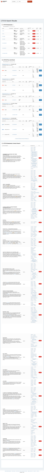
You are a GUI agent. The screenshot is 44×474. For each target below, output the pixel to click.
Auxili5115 (32, 249)
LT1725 (8, 282)
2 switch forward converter (34, 393)
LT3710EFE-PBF (14, 70)
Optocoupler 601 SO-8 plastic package (34, 412)
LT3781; (32, 387)
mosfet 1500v (32, 214)
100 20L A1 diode (33, 278)
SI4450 (35, 441)
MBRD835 (32, 271)
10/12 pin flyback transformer (34, 165)
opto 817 (32, 357)
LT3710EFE (13, 85)
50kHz (34, 281)
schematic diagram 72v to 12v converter (34, 312)
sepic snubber (33, 187)
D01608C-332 (32, 356)
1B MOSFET (32, 396)
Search (29, 1)
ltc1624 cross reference (34, 277)
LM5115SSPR (32, 258)
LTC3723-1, (7, 232)
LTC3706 (32, 385)
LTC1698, (35, 387)
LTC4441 (32, 291)
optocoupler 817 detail (34, 362)
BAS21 (35, 371)
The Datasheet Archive (4, 1)
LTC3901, (10, 232)
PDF (34, 33)
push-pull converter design (34, 231)
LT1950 (34, 149)
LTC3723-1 (34, 236)
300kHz (32, 264)
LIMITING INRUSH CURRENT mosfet (34, 339)
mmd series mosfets (33, 346)
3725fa (35, 384)
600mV (10, 315)
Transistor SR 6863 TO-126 (34, 429)
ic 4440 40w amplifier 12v (34, 423)
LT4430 (32, 307)
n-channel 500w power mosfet (34, 377)
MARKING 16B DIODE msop (34, 275)
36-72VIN (32, 226)
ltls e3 (32, 424)
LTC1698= (32, 239)
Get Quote (40, 75)
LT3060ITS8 (32, 427)
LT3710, (34, 191)
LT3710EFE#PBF (14, 124)
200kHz (32, 308)
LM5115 (20, 254)
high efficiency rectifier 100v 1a (34, 401)
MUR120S (32, 157)
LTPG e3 (32, 431)
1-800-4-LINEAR (32, 420)
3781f (34, 439)
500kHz (34, 170)
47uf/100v (35, 235)
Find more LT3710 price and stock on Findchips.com (22, 138)
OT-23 (34, 334)
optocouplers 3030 (33, 355)
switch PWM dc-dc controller (34, 254)
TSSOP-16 (35, 178)
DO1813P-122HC (33, 198)
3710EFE (32, 168)
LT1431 (16, 232)
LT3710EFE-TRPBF (14, 109)
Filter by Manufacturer (6, 26)
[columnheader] (5, 28)
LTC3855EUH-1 (32, 430)
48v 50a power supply (34, 234)
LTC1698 (35, 177)
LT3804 (32, 150)
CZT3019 (32, 372)
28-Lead (32, 407)
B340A (31, 176)
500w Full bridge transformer (34, 295)
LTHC (31, 270)
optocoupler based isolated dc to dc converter (34, 364)
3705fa (35, 291)
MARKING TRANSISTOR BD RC (34, 167)
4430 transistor (33, 322)
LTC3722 (35, 408)
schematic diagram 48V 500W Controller (34, 152)
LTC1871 (35, 264)
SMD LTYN (32, 421)
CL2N (36, 409)
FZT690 (35, 440)
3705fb (35, 305)
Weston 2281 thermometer (34, 426)
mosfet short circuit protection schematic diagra (34, 181)
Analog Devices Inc (6, 64)
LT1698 (34, 270)
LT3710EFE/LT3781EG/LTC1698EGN (35, 192)
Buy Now (40, 70)
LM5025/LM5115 (33, 248)
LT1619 (15, 274)
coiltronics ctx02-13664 (34, 342)
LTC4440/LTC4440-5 (33, 290)
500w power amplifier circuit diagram (34, 159)
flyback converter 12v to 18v (34, 315)
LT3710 (34, 148)
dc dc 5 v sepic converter (34, 273)
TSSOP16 (32, 257)
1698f (34, 451)
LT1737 (32, 149)
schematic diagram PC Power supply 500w (34, 154)
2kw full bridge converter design (34, 320)
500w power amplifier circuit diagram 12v (34, 163)
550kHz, (32, 439)
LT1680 (32, 360)
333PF (36, 214)
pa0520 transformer (33, 292)
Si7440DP (32, 178)
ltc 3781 (32, 441)
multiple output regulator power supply (34, 399)
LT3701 (35, 239)
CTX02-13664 (32, 345)
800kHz (34, 453)
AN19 (31, 236)
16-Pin (31, 148)
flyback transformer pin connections (34, 211)
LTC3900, (32, 384)
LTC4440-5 (35, 293)
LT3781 (32, 177)
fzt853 (32, 197)
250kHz (32, 282)
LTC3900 (32, 309)
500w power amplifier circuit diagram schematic (34, 161)
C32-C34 (32, 235)
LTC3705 (8, 302)
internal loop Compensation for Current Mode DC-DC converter (34, 260)
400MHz (32, 334)
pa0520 (32, 293)
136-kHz (32, 417)
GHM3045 (32, 440)
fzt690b (36, 396)
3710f (34, 150)
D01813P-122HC (33, 404)
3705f (34, 370)
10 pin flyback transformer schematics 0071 (34, 209)
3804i (34, 409)
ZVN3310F (35, 197)
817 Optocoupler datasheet (34, 359)
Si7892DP (35, 200)
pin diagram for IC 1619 (34, 269)
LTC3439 (36, 345)
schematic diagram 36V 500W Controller (34, 156)
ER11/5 (32, 279)
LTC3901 (35, 309)
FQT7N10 (35, 372)
